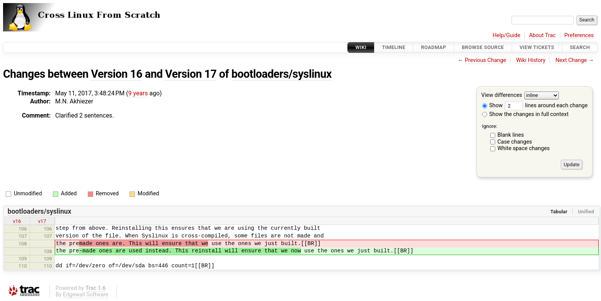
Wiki (360, 47)
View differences (501, 95)
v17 (42, 221)
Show (492, 105)
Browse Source (483, 47)
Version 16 (116, 73)
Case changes (515, 142)
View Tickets (537, 47)
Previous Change (485, 60)
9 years (138, 93)
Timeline (394, 47)
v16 (17, 221)
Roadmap (433, 47)
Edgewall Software (85, 294)
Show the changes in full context (525, 114)
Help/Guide (506, 35)
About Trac (542, 35)
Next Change (571, 60)
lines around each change (546, 105)
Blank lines (511, 135)
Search (580, 47)
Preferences (579, 35)
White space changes (524, 148)
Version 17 (191, 73)
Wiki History (530, 60)
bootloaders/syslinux (282, 73)
